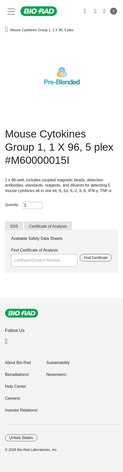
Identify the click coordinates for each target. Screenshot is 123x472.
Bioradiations (16, 374)
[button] (6, 30)
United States (21, 438)
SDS (14, 226)
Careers (12, 398)
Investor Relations (21, 410)
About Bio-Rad (18, 363)
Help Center (15, 386)
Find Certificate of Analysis (34, 250)
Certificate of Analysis (48, 226)
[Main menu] (11, 11)
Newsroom (55, 374)
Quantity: (12, 205)
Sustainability (57, 363)
